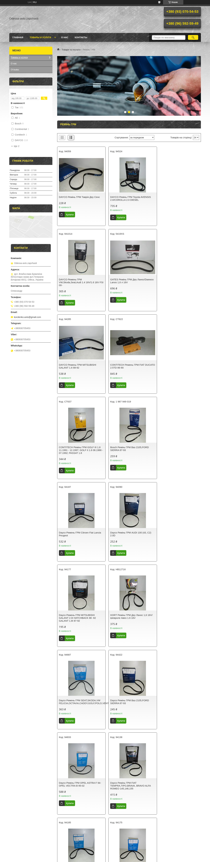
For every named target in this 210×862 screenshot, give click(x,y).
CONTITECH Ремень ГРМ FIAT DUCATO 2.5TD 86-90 (174, 284)
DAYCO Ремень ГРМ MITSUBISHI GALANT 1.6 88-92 (126, 284)
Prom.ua (119, 856)
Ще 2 (16, 146)
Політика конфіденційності (128, 859)
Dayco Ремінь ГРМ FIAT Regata (76, 703)
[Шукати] (193, 37)
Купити (70, 214)
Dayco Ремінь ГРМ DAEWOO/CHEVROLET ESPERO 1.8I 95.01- (128, 621)
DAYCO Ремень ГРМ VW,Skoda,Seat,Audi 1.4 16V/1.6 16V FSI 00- (177, 200)
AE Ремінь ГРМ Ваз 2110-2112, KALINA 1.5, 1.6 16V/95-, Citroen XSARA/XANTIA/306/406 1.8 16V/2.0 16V (79, 792)
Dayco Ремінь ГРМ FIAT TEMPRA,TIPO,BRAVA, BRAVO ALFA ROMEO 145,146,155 (79, 621)
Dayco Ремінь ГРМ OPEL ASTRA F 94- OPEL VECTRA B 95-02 (178, 537)
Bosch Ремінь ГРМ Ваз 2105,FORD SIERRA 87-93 (127, 366)
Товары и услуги (40, 37)
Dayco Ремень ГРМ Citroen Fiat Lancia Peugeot (178, 366)
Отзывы (15, 69)
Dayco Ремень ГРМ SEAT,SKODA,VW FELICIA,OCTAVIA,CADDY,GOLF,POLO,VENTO (80, 537)
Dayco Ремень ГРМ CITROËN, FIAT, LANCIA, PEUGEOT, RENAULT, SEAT (128, 704)
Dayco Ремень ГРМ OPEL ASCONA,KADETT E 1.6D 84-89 (125, 790)
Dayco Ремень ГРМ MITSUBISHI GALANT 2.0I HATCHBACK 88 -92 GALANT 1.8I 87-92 (126, 453)
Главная (17, 37)
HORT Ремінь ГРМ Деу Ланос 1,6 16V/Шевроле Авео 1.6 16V (178, 451)
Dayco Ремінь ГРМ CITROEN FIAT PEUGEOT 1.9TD (175, 790)
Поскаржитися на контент (103, 859)
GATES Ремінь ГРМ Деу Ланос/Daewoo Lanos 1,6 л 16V (76, 284)
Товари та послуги (71, 49)
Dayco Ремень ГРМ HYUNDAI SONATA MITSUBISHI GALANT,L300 (176, 619)
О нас (64, 37)
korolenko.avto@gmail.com (27, 317)
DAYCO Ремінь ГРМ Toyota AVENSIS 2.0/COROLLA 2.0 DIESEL (128, 198)
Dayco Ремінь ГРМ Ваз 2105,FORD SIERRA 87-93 (127, 537)
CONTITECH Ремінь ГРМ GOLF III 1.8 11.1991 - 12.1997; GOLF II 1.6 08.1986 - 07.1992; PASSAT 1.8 (79, 367)
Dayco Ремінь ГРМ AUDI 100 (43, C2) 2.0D (79, 451)
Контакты (81, 37)
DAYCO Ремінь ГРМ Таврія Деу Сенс (79, 197)
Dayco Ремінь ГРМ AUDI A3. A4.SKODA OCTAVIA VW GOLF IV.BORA (174, 706)
